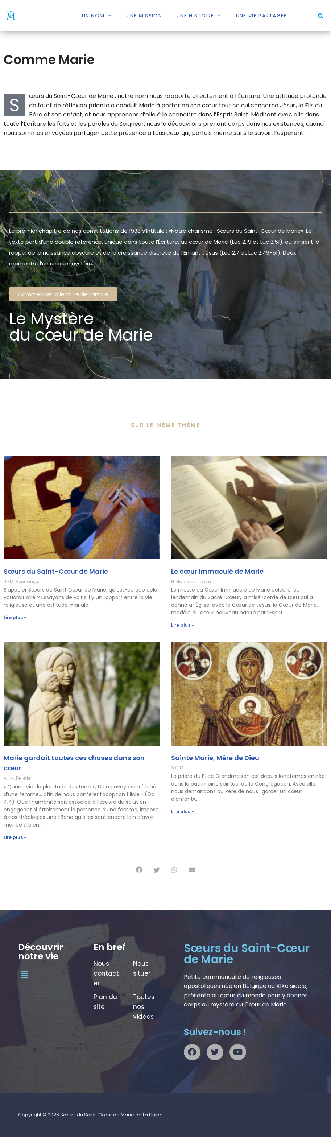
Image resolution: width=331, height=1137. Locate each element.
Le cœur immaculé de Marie (217, 571)
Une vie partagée (261, 15)
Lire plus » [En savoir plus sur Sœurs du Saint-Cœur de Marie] (15, 617)
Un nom (97, 15)
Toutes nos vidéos (143, 1007)
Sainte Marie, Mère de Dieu (215, 757)
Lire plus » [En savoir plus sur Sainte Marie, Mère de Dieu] (182, 811)
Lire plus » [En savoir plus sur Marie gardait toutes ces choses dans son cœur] (15, 837)
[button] (320, 15)
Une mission (144, 15)
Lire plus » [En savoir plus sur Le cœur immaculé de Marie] (182, 625)
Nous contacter (106, 973)
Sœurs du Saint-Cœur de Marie (56, 571)
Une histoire (199, 15)
